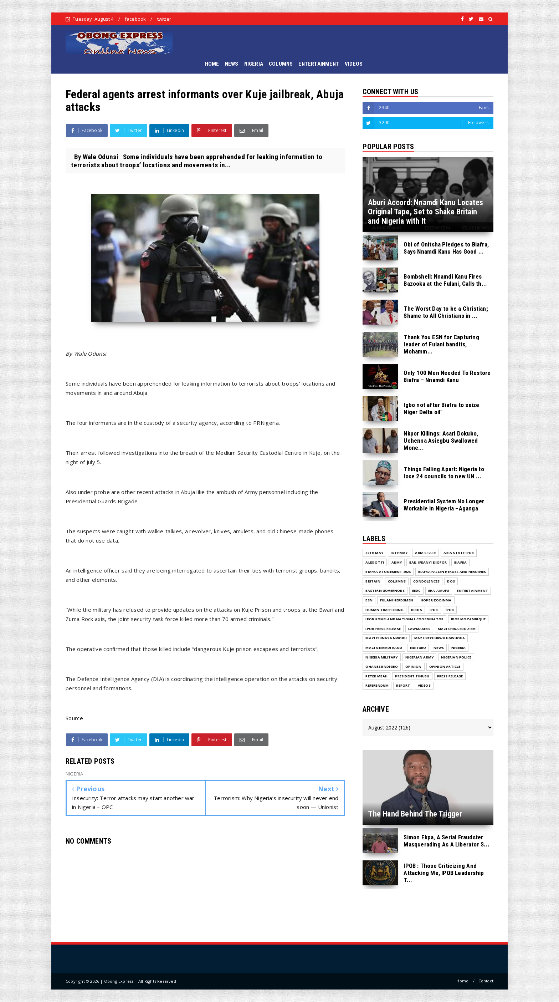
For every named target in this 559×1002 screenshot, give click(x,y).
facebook (135, 19)
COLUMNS (281, 64)
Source (74, 718)
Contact (485, 981)
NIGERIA (253, 64)
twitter (164, 19)
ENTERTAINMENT (318, 64)
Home (462, 981)
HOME (212, 64)
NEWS (232, 64)
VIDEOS (354, 64)
